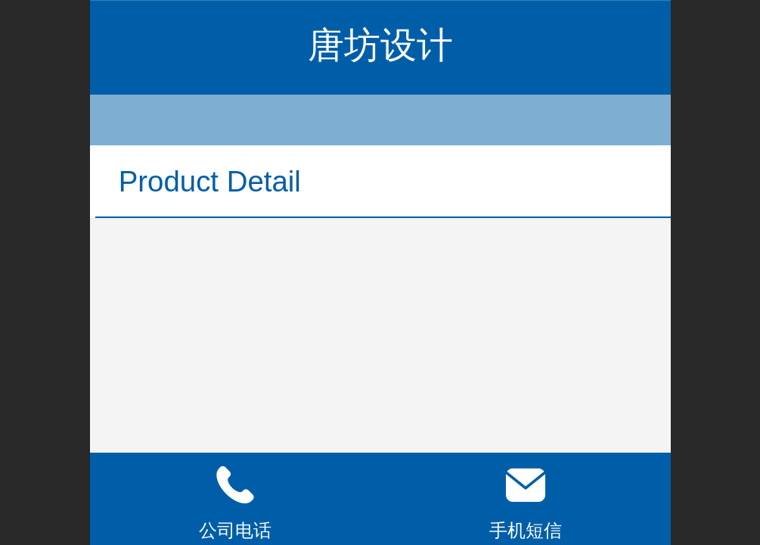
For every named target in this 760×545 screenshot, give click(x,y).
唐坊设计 (380, 45)
